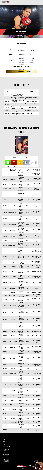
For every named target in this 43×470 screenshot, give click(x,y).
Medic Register (5, 456)
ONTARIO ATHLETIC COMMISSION (37, 184)
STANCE (32, 60)
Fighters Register (6, 454)
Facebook (4, 438)
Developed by (21, 468)
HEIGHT (32, 53)
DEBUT (32, 49)
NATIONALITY (21, 53)
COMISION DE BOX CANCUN (36, 288)
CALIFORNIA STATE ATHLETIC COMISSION (37, 174)
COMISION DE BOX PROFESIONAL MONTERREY (36, 251)
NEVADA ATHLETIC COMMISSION (37, 194)
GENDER (10, 60)
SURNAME (10, 53)
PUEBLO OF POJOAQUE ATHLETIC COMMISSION (36, 262)
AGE (10, 56)
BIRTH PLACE (21, 47)
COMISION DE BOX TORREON (37, 282)
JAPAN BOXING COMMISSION (37, 292)
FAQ (3, 448)
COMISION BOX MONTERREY (37, 271)
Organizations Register (6, 458)
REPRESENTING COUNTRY (21, 56)
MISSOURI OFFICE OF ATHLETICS (37, 335)
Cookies (4, 450)
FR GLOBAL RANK (21, 64)
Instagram (4, 439)
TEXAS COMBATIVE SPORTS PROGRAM (36, 257)
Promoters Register (6, 459)
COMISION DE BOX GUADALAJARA (37, 189)
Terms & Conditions (6, 449)
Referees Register (6, 460)
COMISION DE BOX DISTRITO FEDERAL (37, 200)
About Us (4, 443)
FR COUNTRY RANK (21, 69)
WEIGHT (32, 56)
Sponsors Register (6, 461)
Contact (4, 444)
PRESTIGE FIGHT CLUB (37, 373)
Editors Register (5, 455)
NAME (10, 49)
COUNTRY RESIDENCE (21, 60)
